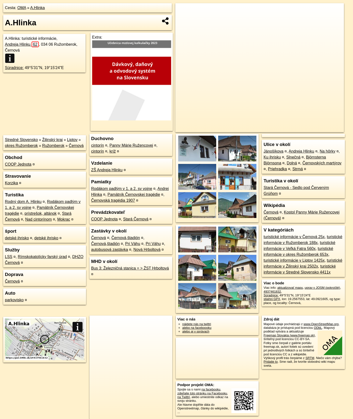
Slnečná (293, 157)
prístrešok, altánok (41, 213)
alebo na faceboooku (197, 328)
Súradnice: (14, 68)
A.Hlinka (37, 8)
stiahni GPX (272, 299)
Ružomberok (53, 146)
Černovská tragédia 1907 (113, 200)
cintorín (97, 145)
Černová (76, 146)
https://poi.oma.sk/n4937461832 (322, 128)
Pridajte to (271, 361)
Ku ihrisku (272, 157)
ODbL (318, 328)
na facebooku (211, 389)
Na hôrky (327, 151)
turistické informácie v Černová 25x (294, 237)
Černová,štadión (126, 238)
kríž (112, 151)
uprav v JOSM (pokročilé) (322, 287)
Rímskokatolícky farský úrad (42, 257)
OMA (21, 8)
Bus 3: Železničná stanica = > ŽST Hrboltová (130, 268)
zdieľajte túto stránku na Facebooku (202, 393)
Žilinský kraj (52, 140)
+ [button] (183, 11)
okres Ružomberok (21, 146)
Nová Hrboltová (146, 249)
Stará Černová (135, 219)
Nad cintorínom (38, 219)
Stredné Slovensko (21, 140)
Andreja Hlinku (22, 44)
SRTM (309, 358)
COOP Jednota (18, 164)
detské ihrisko (17, 238)
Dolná (292, 163)
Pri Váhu (132, 244)
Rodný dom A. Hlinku (23, 202)
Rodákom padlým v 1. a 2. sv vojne (121, 189)
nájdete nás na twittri (196, 324)
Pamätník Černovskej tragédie (133, 194)
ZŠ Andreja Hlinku (107, 170)
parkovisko (14, 300)
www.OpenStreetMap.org (321, 324)
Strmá (297, 169)
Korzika (11, 183)
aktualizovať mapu (290, 287)
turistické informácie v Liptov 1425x (294, 260)
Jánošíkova (273, 151)
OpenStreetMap (259, 128)
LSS (8, 257)
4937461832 (272, 291)
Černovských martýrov (322, 163)
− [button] (183, 19)
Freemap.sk (284, 128)
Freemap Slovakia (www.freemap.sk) (289, 335)
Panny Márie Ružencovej (131, 145)
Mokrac (63, 219)
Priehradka (277, 169)
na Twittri (183, 397)
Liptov (72, 140)
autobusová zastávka (109, 249)
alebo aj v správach (195, 331)
